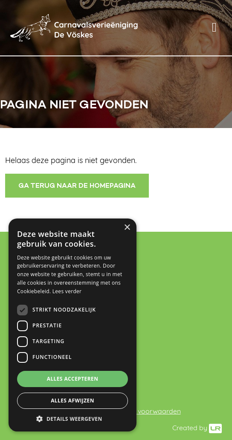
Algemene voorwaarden (142, 411)
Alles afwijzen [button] (72, 400)
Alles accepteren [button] (73, 378)
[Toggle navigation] (214, 28)
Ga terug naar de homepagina (77, 186)
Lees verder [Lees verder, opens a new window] (67, 291)
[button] (72, 418)
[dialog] (72, 325)
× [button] (127, 227)
